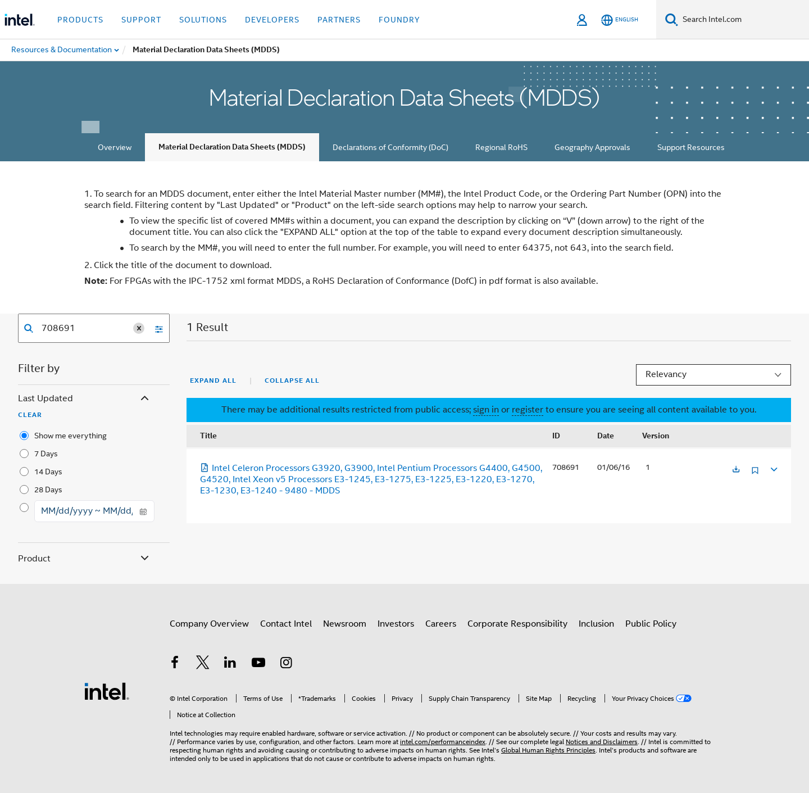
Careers (440, 623)
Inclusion (596, 623)
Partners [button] (339, 20)
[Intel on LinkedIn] (230, 664)
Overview (114, 147)
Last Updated (84, 398)
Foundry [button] (399, 20)
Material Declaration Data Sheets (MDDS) (232, 147)
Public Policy (650, 623)
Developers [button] (272, 20)
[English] (619, 20)
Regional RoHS (501, 147)
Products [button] (80, 20)
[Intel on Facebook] (174, 664)
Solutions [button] (203, 20)
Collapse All (292, 380)
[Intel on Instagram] (286, 664)
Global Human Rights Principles (548, 750)
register (527, 409)
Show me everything (70, 436)
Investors (396, 623)
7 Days (46, 453)
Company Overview (209, 623)
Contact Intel (286, 623)
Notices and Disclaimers (602, 741)
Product (84, 558)
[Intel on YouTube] (258, 664)
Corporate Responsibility (517, 623)
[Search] (671, 19)
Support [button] (141, 20)
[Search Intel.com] (743, 19)
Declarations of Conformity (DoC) (390, 147)
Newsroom (344, 623)
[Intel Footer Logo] (106, 690)
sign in (486, 409)
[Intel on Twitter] (202, 664)
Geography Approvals (592, 147)
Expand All (213, 380)
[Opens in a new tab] (736, 470)
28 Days (48, 489)
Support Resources (691, 147)
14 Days (48, 471)
